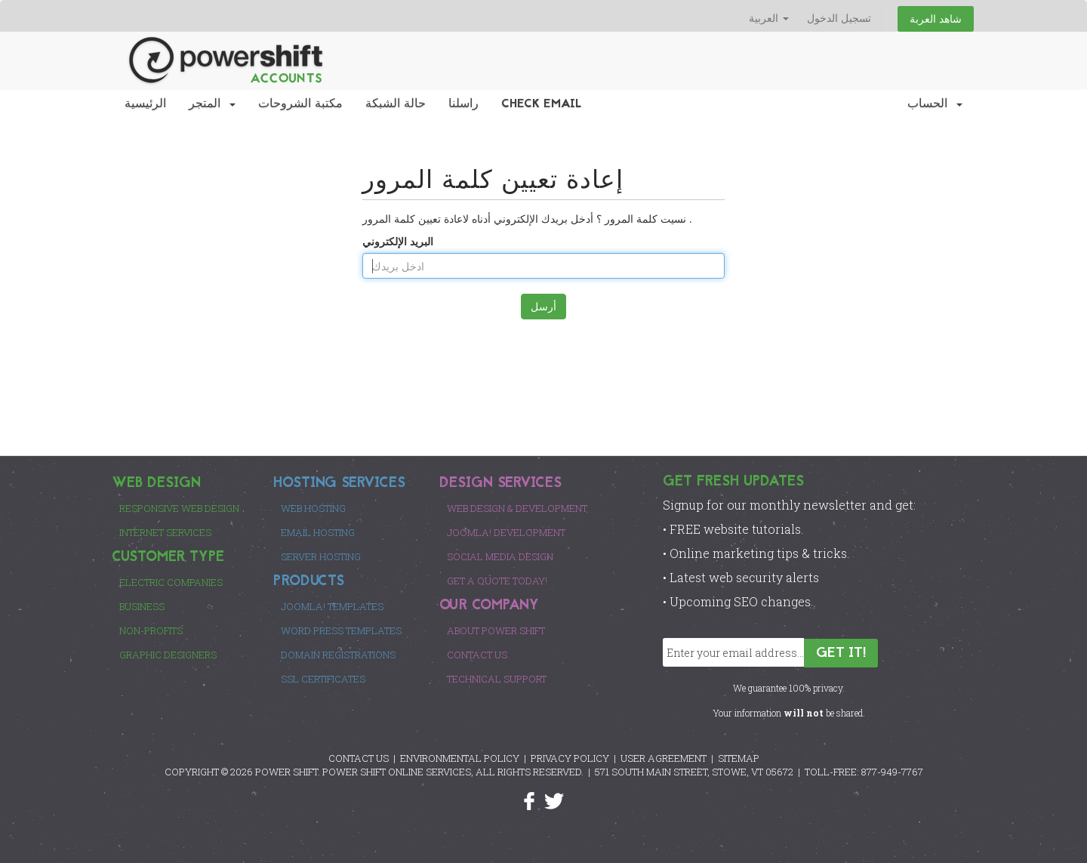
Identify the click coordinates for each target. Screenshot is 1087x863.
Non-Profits (151, 630)
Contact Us (477, 654)
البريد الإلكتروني (397, 241)
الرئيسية (145, 104)
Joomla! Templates (332, 606)
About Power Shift (496, 630)
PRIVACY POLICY (570, 758)
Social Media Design (500, 556)
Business (142, 606)
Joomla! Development (506, 532)
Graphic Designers (168, 654)
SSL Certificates (323, 679)
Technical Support (497, 679)
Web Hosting (313, 508)
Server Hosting (321, 556)
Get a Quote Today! (497, 580)
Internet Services (165, 532)
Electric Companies (171, 582)
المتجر (212, 104)
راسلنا (463, 104)
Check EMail (541, 104)
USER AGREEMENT (663, 758)
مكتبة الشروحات (300, 104)
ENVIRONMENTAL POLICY (459, 758)
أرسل (543, 306)
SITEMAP (738, 758)
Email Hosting (318, 532)
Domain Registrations (338, 654)
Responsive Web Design (179, 508)
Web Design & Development (517, 508)
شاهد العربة (936, 18)
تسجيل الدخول (839, 18)
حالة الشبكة (395, 104)
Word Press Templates (341, 630)
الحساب (934, 104)
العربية (769, 18)
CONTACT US (358, 758)
